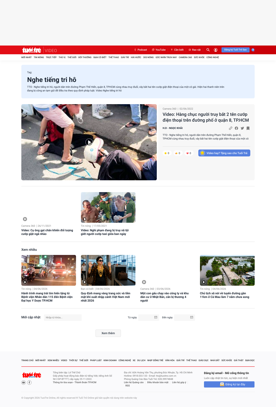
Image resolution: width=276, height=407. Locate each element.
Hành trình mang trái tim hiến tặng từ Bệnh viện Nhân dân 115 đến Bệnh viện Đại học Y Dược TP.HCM (47, 297)
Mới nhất (26, 57)
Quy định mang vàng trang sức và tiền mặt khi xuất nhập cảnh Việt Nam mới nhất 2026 (105, 297)
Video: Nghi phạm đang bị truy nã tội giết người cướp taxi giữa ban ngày (105, 232)
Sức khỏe (199, 57)
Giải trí (125, 57)
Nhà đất (215, 360)
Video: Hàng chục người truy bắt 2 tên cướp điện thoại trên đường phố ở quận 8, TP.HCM (206, 117)
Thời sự (73, 360)
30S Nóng (148, 57)
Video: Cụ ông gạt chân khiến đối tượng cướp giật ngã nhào (47, 232)
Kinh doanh (110, 360)
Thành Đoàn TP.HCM (85, 382)
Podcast (140, 50)
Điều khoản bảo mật (157, 382)
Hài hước (136, 57)
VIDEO (51, 50)
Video (64, 360)
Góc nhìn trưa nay (166, 57)
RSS (127, 385)
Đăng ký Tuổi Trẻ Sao (235, 49)
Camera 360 (185, 57)
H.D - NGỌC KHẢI (173, 128)
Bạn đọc (250, 360)
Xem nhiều (29, 250)
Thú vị (62, 57)
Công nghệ (212, 57)
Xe (134, 360)
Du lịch (141, 360)
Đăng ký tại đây (235, 384)
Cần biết (177, 50)
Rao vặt (194, 50)
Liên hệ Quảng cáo (134, 382)
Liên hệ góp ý (179, 382)
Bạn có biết (100, 57)
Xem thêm (108, 333)
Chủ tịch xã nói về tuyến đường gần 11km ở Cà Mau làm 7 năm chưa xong (224, 295)
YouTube (158, 50)
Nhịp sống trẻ (155, 360)
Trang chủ (27, 360)
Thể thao (113, 57)
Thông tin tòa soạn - (64, 382)
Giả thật (239, 360)
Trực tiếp (51, 57)
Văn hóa (170, 360)
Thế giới (71, 57)
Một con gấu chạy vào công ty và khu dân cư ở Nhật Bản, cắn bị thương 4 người (164, 297)
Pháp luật (96, 360)
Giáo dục (203, 360)
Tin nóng (39, 57)
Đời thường (85, 57)
